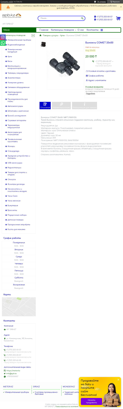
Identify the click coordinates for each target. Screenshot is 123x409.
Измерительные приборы (19, 40)
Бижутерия (13, 205)
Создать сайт (7, 2)
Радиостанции (14, 168)
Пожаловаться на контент (66, 406)
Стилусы (12, 179)
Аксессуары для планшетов (15, 133)
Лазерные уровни (15, 83)
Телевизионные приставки (15, 140)
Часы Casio (12, 196)
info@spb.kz (11, 374)
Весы (10, 61)
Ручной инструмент (17, 116)
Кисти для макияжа (16, 229)
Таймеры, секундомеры (18, 73)
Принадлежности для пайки (17, 100)
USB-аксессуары (15, 163)
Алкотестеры (14, 78)
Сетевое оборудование (18, 87)
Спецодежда (13, 151)
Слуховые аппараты (17, 120)
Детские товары (15, 220)
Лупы (62, 35)
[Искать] (82, 18)
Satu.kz (75, 404)
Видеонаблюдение (16, 45)
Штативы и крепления (18, 111)
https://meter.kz (13, 371)
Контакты (92, 30)
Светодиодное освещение (15, 93)
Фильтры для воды (16, 184)
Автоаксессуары (15, 106)
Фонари (11, 146)
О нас (81, 30)
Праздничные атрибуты (19, 225)
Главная (44, 30)
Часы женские (14, 201)
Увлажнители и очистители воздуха (17, 190)
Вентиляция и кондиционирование (17, 67)
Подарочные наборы (17, 215)
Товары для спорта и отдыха (17, 174)
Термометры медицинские (14, 126)
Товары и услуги (50, 35)
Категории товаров (62, 30)
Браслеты (12, 210)
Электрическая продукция (15, 51)
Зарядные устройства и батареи (19, 157)
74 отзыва (101, 2)
